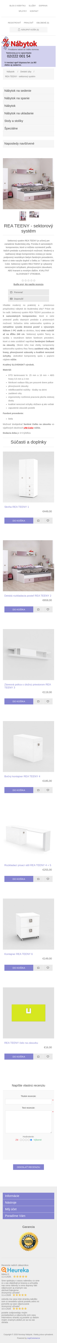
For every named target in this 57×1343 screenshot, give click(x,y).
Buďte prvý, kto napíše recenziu (28, 284)
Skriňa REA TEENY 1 (16, 506)
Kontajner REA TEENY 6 (18, 954)
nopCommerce (33, 1338)
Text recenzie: (28, 1108)
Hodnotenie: (28, 1136)
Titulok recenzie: (28, 1096)
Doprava (43, 6)
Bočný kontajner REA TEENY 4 (22, 776)
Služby (32, 6)
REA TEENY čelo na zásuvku (21, 1042)
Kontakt (34, 11)
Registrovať (14, 23)
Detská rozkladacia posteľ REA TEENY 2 (27, 595)
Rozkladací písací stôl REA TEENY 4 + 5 (27, 865)
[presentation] (28, 1149)
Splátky (23, 11)
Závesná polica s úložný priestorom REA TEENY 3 (27, 686)
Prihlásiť (28, 23)
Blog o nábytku (18, 6)
